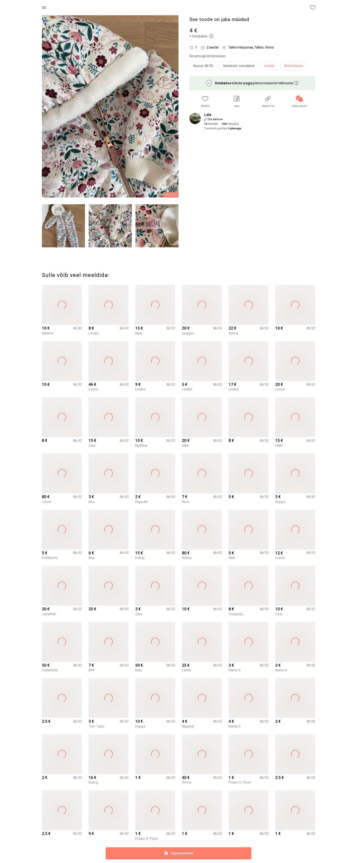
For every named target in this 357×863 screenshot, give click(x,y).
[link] (299, 101)
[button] (205, 101)
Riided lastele (293, 66)
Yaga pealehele (178, 853)
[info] (239, 66)
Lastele (269, 66)
